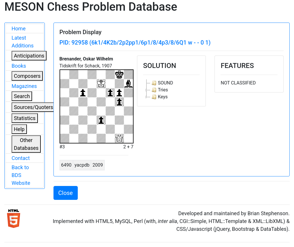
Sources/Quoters (33, 107)
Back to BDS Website (21, 175)
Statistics (25, 118)
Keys (159, 96)
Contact (21, 158)
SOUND (161, 83)
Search (22, 96)
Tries (159, 89)
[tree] (171, 90)
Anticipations (29, 56)
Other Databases (26, 144)
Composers (27, 76)
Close (65, 192)
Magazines (24, 86)
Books (19, 66)
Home (18, 28)
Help (19, 129)
